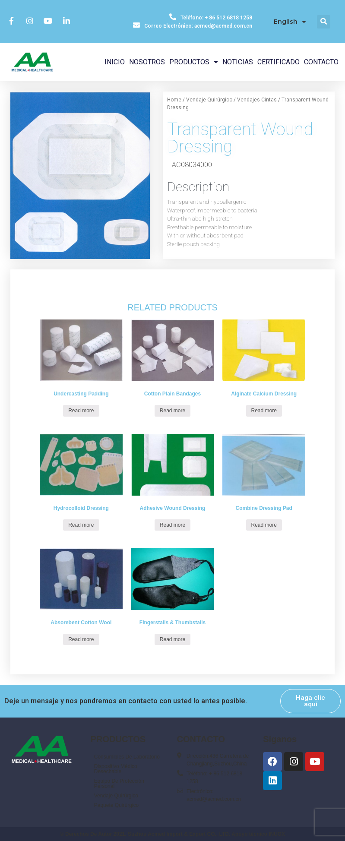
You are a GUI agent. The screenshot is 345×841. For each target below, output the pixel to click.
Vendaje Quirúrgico (209, 100)
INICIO (114, 62)
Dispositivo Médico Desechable (115, 769)
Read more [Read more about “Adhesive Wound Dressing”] (172, 525)
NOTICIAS (237, 62)
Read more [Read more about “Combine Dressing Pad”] (264, 525)
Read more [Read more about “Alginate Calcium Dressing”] (264, 411)
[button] (310, 701)
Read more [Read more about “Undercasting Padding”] (81, 411)
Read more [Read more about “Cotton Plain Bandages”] (172, 411)
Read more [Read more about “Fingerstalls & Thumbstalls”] (172, 639)
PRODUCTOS (193, 62)
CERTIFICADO (278, 62)
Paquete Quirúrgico (116, 805)
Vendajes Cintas (257, 100)
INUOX (277, 834)
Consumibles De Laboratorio (127, 757)
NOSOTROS (147, 62)
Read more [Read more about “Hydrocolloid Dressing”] (81, 525)
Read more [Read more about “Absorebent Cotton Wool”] (81, 639)
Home (174, 100)
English (290, 22)
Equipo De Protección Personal (119, 783)
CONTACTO (321, 62)
